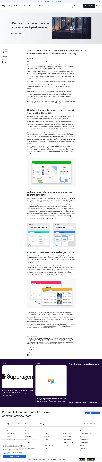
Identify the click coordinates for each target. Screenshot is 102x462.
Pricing (47, 5)
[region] (14, 450)
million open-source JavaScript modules (58, 136)
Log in (98, 5)
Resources (32, 5)
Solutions (25, 5)
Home (3, 10)
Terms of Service (6, 453)
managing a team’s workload (58, 151)
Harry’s (49, 211)
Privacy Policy (6, 452)
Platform (17, 5)
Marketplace (37, 149)
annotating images (43, 151)
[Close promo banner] (99, 1)
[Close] (25, 441)
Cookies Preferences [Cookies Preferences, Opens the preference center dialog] (14, 456)
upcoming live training (50, 326)
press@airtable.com (92, 413)
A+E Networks (38, 312)
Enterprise (40, 5)
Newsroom (9, 10)
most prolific (54, 133)
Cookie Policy (21, 447)
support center (66, 326)
